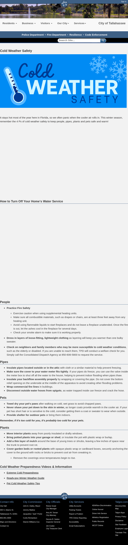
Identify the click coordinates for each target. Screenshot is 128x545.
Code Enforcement (96, 34)
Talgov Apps (120, 513)
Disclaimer (119, 521)
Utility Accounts (75, 506)
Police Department (33, 34)
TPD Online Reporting (77, 518)
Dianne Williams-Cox (31, 522)
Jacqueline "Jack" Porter (32, 514)
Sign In (123, 1)
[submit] (102, 40)
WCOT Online (97, 525)
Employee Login (121, 529)
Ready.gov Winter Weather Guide (25, 478)
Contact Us (4, 526)
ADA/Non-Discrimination (101, 505)
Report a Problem (76, 514)
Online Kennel (97, 509)
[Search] (77, 40)
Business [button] (29, 23)
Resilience (75, 34)
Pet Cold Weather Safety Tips (23, 483)
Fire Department (56, 34)
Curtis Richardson (30, 518)
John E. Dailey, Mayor (31, 506)
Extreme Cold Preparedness (22, 472)
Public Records (98, 521)
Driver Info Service (99, 513)
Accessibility (74, 522)
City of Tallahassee (112, 23)
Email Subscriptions (77, 526)
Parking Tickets (75, 510)
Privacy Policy (120, 517)
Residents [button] (9, 23)
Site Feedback (120, 525)
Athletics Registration (100, 517)
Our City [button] (63, 23)
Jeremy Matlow (29, 510)
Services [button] (80, 23)
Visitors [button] (46, 23)
